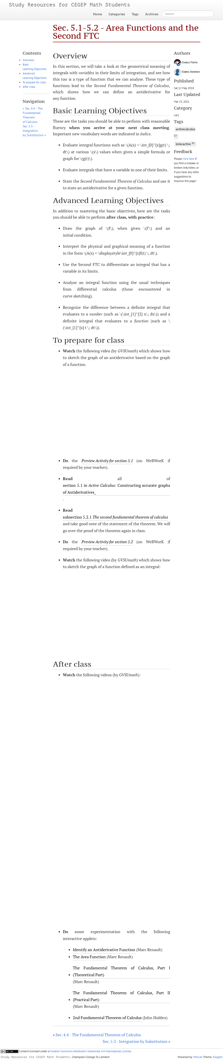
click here (188, 158)
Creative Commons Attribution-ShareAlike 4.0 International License (90, 1051)
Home (97, 14)
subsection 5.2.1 (115, 517)
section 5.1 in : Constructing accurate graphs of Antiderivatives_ (116, 489)
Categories (117, 14)
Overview (28, 60)
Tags (135, 14)
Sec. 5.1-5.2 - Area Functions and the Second (126, 31)
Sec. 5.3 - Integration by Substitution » (34, 130)
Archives (151, 14)
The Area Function (89, 956)
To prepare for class (34, 82)
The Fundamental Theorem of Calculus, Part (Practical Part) (121, 996)
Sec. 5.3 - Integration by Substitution (135, 1041)
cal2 (176, 115)
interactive (185, 144)
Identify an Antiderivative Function (104, 949)
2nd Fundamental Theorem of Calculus (107, 1017)
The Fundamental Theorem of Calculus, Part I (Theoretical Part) (121, 971)
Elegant (217, 1057)
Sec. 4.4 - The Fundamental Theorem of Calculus (98, 1034)
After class (29, 87)
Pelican (197, 1057)
